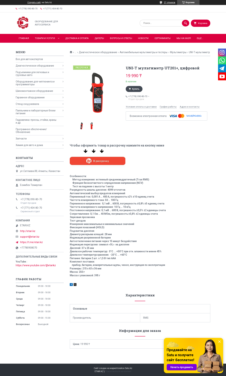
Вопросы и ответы (121, 38)
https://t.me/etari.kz (31, 242)
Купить (135, 89)
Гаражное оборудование (30, 97)
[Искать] (185, 23)
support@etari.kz (29, 236)
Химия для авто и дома (29, 145)
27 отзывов (169, 2)
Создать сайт (34, 2)
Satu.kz (128, 368)
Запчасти (21, 138)
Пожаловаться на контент (118, 371)
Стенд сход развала (27, 104)
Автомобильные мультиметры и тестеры (143, 52)
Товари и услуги (45, 38)
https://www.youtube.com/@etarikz (36, 265)
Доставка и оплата (77, 38)
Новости (143, 38)
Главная (24, 38)
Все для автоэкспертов (29, 59)
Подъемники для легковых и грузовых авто (32, 73)
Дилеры (99, 38)
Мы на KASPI (184, 38)
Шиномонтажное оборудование (34, 90)
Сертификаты (162, 38)
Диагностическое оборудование (98, 52)
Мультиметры (178, 52)
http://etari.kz (27, 231)
